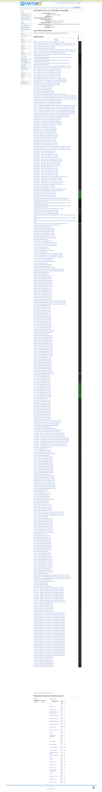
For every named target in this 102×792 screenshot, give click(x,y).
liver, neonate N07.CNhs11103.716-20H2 (42, 390)
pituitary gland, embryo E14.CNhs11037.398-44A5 (44, 478)
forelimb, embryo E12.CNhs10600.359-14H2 (43, 289)
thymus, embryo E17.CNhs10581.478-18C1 (43, 557)
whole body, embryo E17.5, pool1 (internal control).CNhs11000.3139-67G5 (49, 634)
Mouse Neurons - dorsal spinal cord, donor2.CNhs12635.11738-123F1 (48, 159)
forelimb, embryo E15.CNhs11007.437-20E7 (43, 294)
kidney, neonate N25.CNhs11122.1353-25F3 (43, 370)
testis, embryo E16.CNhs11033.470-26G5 (42, 538)
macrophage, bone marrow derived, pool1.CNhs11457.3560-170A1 (47, 420)
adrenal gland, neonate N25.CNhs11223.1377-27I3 (44, 236)
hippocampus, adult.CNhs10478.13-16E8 (42, 329)
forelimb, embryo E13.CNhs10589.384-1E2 (42, 291)
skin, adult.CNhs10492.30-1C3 (40, 491)
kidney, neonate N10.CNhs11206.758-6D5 (42, 367)
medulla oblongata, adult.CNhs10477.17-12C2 (43, 426)
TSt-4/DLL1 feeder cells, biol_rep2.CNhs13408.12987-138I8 (46, 211)
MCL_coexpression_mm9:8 (56, 22)
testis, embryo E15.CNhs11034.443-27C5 (42, 537)
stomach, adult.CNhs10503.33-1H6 (41, 516)
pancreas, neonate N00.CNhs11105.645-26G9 (43, 464)
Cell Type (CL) (23, 58)
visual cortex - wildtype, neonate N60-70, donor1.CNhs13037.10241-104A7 (49, 598)
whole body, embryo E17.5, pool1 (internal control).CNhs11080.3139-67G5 (49, 642)
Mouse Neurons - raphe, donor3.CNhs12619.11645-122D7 (46, 170)
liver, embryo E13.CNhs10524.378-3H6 (42, 376)
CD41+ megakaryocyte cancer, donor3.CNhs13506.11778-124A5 (47, 72)
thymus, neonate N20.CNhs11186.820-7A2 (42, 568)
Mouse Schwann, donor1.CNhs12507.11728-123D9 (44, 185)
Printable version (24, 81)
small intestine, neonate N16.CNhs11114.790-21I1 (44, 499)
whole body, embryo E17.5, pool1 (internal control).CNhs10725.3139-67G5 (49, 627)
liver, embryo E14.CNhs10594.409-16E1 (42, 378)
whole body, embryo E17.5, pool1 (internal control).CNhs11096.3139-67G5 (49, 644)
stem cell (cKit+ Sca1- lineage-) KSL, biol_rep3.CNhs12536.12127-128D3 (49, 515)
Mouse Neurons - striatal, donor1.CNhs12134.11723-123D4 (46, 171)
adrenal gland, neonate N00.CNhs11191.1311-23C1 (44, 234)
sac (50, 738)
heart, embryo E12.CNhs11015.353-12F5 (42, 307)
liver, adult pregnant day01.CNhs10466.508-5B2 (44, 373)
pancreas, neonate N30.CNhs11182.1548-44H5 (43, 472)
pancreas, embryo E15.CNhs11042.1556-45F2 (43, 458)
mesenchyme (52, 767)
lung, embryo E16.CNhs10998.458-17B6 (42, 404)
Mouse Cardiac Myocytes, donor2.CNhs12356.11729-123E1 (46, 135)
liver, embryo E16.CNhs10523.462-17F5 (42, 381)
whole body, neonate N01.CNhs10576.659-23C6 (44, 663)
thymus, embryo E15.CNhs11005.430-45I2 (42, 554)
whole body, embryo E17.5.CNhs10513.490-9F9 (43, 657)
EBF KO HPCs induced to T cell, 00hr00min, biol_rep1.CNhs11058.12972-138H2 (50, 80)
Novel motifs (23, 64)
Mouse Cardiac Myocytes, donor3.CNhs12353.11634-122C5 (46, 136)
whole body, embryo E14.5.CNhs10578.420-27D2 (44, 608)
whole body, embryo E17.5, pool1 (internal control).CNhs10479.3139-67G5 (49, 612)
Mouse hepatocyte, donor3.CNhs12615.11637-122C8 (45, 193)
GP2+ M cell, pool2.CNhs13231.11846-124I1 (43, 88)
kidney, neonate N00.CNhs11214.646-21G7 (43, 365)
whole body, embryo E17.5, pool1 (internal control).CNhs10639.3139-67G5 (49, 623)
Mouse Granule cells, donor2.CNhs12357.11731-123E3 (45, 140)
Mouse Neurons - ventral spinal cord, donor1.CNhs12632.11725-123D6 (48, 181)
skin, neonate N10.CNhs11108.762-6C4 (42, 497)
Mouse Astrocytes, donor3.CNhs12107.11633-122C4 (44, 127)
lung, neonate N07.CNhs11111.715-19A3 (42, 412)
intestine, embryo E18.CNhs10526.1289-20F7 (43, 343)
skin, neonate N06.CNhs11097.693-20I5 (42, 496)
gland (51, 773)
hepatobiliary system (54, 718)
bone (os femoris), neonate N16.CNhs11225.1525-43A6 (45, 244)
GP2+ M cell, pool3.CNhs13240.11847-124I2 (43, 89)
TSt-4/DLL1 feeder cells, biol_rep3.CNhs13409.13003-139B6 (46, 213)
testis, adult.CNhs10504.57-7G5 (40, 534)
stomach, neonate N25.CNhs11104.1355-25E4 (43, 529)
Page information (24, 83)
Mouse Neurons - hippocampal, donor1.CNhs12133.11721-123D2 (47, 162)
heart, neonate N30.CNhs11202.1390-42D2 (43, 327)
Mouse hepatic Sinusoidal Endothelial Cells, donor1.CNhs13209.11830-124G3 (50, 188)
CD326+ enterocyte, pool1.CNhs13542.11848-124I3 (44, 46)
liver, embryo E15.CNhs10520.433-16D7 (42, 379)
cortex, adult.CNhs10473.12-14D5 (41, 263)
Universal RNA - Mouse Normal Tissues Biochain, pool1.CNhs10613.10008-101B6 (50, 223)
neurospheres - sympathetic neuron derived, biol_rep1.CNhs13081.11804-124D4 (50, 442)
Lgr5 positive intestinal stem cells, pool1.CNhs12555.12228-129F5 (47, 100)
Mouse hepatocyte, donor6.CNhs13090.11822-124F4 (45, 195)
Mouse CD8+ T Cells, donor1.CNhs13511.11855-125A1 (45, 132)
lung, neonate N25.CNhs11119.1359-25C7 (42, 417)
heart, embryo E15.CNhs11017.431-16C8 (42, 311)
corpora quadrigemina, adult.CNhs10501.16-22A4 (44, 258)
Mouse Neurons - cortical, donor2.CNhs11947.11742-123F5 (46, 155)
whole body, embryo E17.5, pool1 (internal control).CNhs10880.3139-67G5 (49, 633)
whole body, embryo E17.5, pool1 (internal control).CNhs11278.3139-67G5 (49, 655)
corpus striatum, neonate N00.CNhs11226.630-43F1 (44, 261)
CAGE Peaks (23, 35)
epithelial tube (52, 761)
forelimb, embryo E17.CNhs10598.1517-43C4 (43, 296)
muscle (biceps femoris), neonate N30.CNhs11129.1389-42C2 (46, 431)
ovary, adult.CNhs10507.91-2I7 (40, 449)
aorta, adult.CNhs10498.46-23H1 (40, 239)
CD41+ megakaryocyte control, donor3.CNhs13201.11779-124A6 (47, 77)
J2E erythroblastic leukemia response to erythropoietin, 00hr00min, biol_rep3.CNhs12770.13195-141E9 (55, 99)
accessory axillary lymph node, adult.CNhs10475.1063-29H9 (46, 225)
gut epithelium (53, 779)
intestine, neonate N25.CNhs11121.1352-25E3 (43, 354)
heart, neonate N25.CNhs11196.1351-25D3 (43, 326)
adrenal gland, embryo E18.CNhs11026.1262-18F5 (44, 233)
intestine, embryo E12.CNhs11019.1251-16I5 (43, 335)
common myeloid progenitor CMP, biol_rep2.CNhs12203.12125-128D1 (48, 255)
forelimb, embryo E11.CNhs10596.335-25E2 (43, 288)
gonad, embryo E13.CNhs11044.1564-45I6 (42, 299)
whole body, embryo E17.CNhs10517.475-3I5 (43, 658)
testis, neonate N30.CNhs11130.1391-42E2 (43, 549)
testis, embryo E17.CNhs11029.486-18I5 (42, 540)
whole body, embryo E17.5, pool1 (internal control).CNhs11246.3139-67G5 (49, 653)
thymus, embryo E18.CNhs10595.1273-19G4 (43, 559)
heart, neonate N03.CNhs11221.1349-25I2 (42, 319)
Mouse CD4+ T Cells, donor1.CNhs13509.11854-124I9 (45, 130)
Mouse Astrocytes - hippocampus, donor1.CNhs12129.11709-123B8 (48, 122)
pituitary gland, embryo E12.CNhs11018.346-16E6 (44, 475)
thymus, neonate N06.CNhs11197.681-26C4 (43, 564)
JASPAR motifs (23, 66)
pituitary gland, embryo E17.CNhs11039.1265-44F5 (44, 483)
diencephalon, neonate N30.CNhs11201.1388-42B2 (44, 267)
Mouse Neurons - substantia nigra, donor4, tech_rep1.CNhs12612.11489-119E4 (50, 176)
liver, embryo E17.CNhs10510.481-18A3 (42, 382)
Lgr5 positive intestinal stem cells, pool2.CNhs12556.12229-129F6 (47, 102)
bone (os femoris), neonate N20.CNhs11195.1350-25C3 (45, 245)
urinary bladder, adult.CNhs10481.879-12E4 (43, 579)
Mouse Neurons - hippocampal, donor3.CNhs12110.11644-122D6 (47, 165)
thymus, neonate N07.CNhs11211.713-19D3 (43, 565)
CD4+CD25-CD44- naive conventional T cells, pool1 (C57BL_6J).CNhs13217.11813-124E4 (52, 66)
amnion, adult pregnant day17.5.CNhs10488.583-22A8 (45, 237)
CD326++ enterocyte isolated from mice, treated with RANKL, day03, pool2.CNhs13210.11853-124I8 (55, 51)
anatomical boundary (54, 715)
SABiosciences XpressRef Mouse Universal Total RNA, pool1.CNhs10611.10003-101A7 (51, 198)
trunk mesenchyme (54, 747)
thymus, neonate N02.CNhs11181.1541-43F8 (43, 560)
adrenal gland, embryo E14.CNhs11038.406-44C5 (44, 228)
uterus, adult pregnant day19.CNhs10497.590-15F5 (44, 581)
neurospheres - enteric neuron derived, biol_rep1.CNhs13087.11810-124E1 (49, 433)
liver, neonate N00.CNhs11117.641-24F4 (42, 385)
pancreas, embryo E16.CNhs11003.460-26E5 (43, 460)
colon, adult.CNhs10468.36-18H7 (40, 252)
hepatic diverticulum (54, 724)
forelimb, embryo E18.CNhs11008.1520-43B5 (43, 297)
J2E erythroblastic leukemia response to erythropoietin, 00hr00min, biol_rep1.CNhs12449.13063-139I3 (55, 95)
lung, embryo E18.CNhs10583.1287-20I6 (42, 408)
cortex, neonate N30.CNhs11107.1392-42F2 (43, 264)
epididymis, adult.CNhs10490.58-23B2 (42, 272)
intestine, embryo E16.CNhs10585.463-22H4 (43, 340)
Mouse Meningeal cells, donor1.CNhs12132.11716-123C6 (45, 143)
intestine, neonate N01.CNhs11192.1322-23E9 (43, 346)
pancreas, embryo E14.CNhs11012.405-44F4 (43, 456)
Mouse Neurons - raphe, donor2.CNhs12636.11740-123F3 (46, 168)
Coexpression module (25, 27)
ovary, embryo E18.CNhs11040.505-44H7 (42, 450)
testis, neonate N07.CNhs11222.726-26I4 (42, 545)
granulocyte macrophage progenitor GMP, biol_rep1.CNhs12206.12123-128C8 (50, 300)
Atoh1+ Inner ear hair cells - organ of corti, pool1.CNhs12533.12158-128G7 (49, 41)
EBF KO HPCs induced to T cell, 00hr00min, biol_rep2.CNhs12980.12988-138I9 (50, 81)
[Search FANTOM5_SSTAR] (67, 3)
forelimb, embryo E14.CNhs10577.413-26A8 (43, 293)
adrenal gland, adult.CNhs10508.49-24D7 (42, 226)
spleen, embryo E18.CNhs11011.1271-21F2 (43, 505)
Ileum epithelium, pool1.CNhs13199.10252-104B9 (44, 91)
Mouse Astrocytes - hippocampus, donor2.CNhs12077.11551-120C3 (48, 124)
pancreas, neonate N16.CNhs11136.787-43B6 (43, 469)
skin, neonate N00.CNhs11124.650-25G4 (42, 493)
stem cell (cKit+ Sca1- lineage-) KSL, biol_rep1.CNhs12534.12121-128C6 (49, 512)
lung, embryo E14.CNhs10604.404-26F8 (42, 401)
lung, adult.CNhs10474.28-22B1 (40, 398)
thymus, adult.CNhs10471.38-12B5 (41, 551)
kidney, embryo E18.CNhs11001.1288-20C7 (43, 363)
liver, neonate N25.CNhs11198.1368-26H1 (42, 395)
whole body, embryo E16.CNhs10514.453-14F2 (43, 611)
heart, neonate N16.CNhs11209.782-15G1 (42, 322)
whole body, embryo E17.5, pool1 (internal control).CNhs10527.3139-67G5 (49, 617)
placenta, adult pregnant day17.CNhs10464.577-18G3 (45, 488)
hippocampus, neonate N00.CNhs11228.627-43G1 (44, 330)
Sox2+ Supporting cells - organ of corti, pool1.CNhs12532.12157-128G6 (48, 208)
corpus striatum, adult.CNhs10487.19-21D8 (43, 259)
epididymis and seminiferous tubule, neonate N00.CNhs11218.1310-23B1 (49, 269)
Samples (22, 23)
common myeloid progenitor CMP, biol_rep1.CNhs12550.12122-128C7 (48, 253)
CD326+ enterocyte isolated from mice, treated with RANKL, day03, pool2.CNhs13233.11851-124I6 (54, 44)
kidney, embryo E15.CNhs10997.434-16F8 (42, 359)
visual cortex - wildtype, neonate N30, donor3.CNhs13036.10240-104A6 (48, 597)
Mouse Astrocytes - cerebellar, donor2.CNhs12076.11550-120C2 (47, 121)
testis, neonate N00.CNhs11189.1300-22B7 (43, 543)
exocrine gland (53, 741)
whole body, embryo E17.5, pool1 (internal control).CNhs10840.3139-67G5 (49, 630)
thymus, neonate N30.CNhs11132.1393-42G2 (43, 571)
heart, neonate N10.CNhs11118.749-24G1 (42, 321)
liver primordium (53, 727)
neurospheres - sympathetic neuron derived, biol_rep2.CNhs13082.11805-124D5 (50, 444)
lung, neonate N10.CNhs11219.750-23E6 (42, 414)
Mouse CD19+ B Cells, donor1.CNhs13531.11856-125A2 (45, 129)
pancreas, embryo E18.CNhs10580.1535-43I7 (43, 463)
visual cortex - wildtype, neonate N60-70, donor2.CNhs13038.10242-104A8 (49, 600)
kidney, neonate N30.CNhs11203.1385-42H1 (43, 371)
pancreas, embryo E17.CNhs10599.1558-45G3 (43, 461)
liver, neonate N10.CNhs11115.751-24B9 (42, 392)
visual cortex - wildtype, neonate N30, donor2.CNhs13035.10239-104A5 (48, 595)
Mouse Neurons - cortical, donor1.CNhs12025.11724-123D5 (46, 154)
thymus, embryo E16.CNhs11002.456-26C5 (43, 556)
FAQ (51, 786)
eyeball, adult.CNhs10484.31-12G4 (41, 274)
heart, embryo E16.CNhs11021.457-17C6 (42, 313)
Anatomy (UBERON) (24, 62)
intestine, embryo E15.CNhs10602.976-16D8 (43, 338)
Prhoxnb (52, 25)
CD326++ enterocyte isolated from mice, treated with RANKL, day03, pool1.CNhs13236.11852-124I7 (55, 49)
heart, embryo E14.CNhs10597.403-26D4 (42, 310)
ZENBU (52, 27)
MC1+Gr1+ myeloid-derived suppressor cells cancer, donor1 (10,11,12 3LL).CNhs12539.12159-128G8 (55, 105)
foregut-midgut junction (54, 721)
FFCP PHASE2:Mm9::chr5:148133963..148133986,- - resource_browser (30, 3)
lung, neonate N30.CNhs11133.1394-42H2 (42, 419)
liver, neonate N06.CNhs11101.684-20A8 (42, 389)
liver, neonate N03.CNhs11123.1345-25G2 (42, 387)
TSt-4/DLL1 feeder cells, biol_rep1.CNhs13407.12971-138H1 (46, 210)
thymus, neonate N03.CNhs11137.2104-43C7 (43, 562)
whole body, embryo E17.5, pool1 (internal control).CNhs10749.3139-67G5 (49, 628)
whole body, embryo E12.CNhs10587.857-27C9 (43, 605)
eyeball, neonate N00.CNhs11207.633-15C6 (43, 281)
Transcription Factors (25, 25)
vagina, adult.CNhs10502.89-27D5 (41, 584)
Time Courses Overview (25, 19)
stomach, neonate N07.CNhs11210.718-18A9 (43, 527)
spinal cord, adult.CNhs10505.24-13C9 (42, 501)
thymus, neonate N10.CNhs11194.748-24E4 (43, 567)
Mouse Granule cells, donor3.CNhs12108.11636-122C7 (45, 141)
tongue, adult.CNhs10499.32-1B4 (41, 573)
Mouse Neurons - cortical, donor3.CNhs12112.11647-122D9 (46, 157)
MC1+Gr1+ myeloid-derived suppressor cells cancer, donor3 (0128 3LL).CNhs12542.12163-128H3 (54, 108)
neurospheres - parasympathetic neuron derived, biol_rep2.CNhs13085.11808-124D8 (51, 439)
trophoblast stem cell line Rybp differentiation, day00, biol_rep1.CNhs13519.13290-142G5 (52, 578)
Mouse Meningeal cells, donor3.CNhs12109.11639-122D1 (45, 144)
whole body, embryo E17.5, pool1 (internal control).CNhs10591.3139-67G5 (49, 619)
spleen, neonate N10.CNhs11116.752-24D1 (43, 507)
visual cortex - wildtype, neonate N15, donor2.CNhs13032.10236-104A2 (48, 589)
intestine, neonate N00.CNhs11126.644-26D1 (43, 344)
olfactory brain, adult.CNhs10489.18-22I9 (42, 447)
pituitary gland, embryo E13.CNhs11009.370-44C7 (44, 477)
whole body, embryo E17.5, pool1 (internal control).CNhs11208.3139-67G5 (49, 650)
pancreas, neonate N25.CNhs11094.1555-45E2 (43, 471)
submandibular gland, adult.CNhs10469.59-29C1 (44, 532)
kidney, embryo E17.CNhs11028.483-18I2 (42, 362)
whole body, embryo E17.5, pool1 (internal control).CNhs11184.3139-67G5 (49, 649)
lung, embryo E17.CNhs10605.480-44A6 (42, 406)
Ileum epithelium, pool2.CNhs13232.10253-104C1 (44, 92)
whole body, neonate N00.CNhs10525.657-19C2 (44, 661)
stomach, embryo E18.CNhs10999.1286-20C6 (43, 524)
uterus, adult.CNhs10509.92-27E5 (41, 583)
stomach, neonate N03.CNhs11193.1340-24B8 (43, 526)
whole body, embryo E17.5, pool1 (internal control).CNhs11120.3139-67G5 (49, 646)
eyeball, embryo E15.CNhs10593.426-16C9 (43, 278)
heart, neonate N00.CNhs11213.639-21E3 (42, 318)
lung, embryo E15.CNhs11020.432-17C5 (42, 403)
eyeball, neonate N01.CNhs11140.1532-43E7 (43, 283)
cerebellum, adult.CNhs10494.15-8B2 (41, 248)
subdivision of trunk (54, 776)
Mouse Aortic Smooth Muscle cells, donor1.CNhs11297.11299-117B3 (48, 118)
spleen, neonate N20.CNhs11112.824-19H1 (43, 508)
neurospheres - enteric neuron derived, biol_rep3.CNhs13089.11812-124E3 (49, 436)
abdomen (51, 758)
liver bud (51, 732)
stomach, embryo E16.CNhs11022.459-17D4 (43, 521)
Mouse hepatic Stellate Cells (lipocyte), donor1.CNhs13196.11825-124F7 (49, 190)
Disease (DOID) (24, 60)
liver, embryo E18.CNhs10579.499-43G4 (42, 384)
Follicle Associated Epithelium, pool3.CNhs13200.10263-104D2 (47, 84)
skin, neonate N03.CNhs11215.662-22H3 (42, 494)
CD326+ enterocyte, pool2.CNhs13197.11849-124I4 (44, 48)
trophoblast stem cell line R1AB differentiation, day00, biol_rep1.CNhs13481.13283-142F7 (52, 576)
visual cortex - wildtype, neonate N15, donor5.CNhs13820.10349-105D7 (49, 592)
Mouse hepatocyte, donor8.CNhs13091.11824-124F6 (45, 196)
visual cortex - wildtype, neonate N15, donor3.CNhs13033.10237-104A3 (48, 590)
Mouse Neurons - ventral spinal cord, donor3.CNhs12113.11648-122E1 (48, 184)
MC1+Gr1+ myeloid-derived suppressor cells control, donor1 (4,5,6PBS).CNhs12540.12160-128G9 (54, 110)
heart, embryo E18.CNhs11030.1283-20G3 (42, 316)
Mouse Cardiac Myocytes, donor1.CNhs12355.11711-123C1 (46, 133)
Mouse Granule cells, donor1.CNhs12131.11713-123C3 (45, 138)
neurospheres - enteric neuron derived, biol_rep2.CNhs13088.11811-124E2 (49, 434)
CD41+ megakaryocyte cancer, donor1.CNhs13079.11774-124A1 (47, 69)
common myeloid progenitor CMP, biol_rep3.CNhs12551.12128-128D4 (48, 256)
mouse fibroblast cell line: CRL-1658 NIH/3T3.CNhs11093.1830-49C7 (48, 430)
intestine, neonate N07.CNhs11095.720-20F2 (43, 349)
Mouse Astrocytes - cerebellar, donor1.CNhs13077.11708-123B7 (47, 119)
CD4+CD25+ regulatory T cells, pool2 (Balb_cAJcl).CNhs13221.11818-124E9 (49, 52)
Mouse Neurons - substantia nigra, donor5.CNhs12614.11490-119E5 (48, 177)
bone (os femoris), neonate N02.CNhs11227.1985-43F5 (45, 242)
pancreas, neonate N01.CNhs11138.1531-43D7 (43, 466)
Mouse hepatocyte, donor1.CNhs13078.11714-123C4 (45, 192)
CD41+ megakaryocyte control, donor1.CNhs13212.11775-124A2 (47, 73)
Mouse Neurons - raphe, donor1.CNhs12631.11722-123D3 (46, 166)
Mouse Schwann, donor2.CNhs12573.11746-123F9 (44, 187)
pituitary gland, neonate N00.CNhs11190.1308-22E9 (44, 485)
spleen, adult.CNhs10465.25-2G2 (40, 502)
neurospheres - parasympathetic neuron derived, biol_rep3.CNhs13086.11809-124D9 (51, 441)
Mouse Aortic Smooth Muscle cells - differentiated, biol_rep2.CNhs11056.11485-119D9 (51, 116)
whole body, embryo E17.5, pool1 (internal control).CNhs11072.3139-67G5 (49, 641)
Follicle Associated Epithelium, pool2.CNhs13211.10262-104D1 (47, 83)
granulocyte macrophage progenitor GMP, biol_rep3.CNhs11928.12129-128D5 (50, 304)
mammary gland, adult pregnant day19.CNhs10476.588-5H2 (46, 425)
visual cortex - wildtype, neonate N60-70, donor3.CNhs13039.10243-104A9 (49, 601)
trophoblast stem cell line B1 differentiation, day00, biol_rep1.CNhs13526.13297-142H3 (52, 575)
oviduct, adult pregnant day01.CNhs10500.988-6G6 (44, 453)
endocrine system (53, 782)
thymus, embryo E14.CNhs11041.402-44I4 (42, 553)
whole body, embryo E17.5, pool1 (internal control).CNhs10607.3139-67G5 (49, 620)
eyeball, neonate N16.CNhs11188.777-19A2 (43, 286)
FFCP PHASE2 (77, 7)
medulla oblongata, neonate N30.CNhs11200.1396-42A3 (45, 428)
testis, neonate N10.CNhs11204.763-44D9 (42, 546)
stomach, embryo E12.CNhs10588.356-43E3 (43, 518)
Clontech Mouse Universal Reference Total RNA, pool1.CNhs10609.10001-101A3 (50, 78)
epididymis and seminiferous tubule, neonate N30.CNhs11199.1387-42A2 (49, 270)
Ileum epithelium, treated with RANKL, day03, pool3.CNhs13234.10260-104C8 (50, 94)
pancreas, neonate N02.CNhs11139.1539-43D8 (43, 467)
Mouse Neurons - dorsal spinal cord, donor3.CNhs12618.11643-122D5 (48, 160)
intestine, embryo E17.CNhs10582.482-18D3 (43, 341)
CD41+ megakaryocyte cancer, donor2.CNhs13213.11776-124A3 (47, 70)
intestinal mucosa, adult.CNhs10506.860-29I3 (43, 332)
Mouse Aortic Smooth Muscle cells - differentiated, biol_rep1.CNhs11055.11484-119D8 (51, 114)
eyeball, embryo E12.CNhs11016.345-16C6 (43, 275)
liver (50, 703)
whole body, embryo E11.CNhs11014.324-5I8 (43, 603)
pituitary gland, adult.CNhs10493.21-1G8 (42, 474)
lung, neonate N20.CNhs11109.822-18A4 (42, 415)
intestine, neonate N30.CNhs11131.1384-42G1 (43, 356)
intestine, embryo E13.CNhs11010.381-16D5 (43, 337)
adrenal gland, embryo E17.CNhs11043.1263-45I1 (44, 231)
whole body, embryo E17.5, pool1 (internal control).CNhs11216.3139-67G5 (49, 652)
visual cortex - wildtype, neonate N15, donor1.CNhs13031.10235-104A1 (48, 587)
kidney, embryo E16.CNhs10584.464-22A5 (42, 360)
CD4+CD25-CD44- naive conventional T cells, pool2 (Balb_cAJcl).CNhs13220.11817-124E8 (52, 67)
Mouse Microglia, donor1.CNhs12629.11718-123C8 (44, 151)
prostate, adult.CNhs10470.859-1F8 (41, 490)
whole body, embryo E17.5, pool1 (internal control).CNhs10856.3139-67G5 (49, 631)
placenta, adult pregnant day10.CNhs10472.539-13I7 (45, 486)
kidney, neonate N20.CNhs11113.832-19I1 (42, 368)
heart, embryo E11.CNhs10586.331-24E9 (42, 305)
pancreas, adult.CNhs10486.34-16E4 (41, 455)
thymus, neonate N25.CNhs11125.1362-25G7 (43, 570)
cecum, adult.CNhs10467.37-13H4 (41, 247)
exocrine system (53, 744)
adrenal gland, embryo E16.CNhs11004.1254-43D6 (44, 229)
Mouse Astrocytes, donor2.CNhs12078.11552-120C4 (44, 125)
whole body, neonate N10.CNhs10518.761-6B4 (43, 666)
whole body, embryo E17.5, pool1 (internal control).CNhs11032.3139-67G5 (49, 638)
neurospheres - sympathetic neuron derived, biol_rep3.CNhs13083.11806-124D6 (50, 445)
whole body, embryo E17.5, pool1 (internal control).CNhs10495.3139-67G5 (49, 614)
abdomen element (53, 750)
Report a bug (48, 789)
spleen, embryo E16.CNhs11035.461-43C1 (42, 504)
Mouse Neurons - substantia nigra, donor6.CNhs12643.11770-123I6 (48, 179)
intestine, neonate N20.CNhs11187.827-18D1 (43, 352)
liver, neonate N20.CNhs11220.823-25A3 (42, 393)
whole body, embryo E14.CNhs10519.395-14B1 (43, 609)
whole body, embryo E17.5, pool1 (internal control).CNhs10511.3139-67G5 (49, 616)
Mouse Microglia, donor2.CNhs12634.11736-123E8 (44, 152)
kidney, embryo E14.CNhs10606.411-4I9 (42, 357)
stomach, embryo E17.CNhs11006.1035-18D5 (43, 523)
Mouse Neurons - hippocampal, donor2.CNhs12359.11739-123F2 (47, 163)
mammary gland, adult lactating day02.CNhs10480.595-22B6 (46, 423)
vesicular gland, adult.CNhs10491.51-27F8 (42, 586)
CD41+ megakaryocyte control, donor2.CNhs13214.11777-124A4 (47, 75)
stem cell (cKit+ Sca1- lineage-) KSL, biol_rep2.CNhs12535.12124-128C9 (49, 513)
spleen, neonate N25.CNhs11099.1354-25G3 (43, 510)
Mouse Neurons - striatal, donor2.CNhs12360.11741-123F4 (46, 173)
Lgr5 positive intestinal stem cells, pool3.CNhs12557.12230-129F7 (47, 103)
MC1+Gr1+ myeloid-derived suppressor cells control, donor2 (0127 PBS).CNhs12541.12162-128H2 (54, 111)
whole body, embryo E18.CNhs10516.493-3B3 (43, 660)
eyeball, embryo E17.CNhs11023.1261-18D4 (43, 280)
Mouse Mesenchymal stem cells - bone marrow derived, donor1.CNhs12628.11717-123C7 (52, 146)
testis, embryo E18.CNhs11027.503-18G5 (42, 542)
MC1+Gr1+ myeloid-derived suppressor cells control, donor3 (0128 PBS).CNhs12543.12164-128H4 (54, 113)
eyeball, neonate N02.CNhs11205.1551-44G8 (43, 285)
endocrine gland (53, 764)
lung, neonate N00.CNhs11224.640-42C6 (42, 409)
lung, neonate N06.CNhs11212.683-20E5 (42, 411)
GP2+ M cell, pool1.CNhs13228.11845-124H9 (43, 86)
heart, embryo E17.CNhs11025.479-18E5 (42, 315)
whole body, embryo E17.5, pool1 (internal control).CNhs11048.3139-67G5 (49, 639)
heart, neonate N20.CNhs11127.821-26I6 (42, 324)
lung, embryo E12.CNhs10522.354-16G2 (42, 400)
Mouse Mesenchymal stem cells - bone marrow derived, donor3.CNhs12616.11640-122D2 (52, 149)
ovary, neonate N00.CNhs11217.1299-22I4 (42, 452)
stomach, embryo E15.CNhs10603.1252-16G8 (43, 519)
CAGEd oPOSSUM (24, 68)
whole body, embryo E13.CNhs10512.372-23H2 (43, 606)
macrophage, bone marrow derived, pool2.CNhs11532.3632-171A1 (47, 422)
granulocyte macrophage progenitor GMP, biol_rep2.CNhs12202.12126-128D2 (50, 302)
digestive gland (53, 709)
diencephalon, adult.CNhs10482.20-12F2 (42, 266)
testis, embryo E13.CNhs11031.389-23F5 (42, 535)
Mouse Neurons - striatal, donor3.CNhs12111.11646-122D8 (46, 174)
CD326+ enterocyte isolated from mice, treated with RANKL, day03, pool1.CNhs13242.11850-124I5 (54, 43)
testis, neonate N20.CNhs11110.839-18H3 (42, 548)
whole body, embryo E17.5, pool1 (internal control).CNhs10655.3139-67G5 (49, 625)
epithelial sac (52, 706)
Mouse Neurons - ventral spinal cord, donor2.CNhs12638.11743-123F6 (48, 182)
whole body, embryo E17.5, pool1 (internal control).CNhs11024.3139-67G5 (49, 636)
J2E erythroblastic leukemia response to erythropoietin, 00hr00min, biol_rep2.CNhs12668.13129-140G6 (55, 97)
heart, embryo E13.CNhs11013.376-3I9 (42, 308)
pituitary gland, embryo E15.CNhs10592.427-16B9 (44, 480)
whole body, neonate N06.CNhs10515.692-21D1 (44, 664)
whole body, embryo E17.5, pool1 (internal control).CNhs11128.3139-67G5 (49, 647)
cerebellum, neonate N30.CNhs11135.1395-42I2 (44, 250)
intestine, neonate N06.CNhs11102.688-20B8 (43, 348)
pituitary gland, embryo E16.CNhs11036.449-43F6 (44, 482)
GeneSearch (56, 2)
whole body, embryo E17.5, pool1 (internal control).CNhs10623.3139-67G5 (49, 622)
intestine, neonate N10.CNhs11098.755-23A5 (43, 351)
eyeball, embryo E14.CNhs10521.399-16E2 (43, 277)
